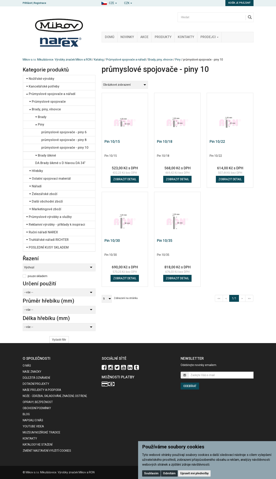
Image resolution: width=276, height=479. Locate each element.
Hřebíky (36, 171)
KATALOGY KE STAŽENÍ (37, 444)
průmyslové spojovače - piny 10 (64, 147)
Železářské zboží (43, 194)
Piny (178, 59)
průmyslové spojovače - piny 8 (63, 140)
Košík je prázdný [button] (239, 2)
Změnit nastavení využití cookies (47, 450)
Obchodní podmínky (37, 408)
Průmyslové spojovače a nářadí (126, 59)
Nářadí (35, 186)
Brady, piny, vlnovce (160, 59)
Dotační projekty (36, 383)
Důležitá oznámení (36, 377)
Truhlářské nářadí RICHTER (47, 240)
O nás (27, 365)
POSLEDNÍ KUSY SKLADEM (47, 247)
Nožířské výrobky (40, 79)
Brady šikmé (45, 155)
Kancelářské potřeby (42, 86)
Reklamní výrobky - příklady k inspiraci (55, 224)
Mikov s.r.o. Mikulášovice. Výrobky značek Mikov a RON (57, 59)
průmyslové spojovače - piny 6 (63, 132)
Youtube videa (33, 426)
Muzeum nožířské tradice (41, 432)
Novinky (127, 37)
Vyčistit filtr (59, 339)
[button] (109, 2)
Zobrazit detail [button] (124, 179)
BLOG (26, 414)
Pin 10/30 (112, 240)
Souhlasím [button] (151, 473)
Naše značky (32, 371)
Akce (144, 37)
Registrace (40, 3)
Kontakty (186, 37)
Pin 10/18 (164, 141)
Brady (40, 117)
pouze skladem (37, 276)
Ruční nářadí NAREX (42, 232)
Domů (109, 37)
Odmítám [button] (169, 473)
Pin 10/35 (164, 240)
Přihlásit (27, 3)
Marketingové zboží (45, 209)
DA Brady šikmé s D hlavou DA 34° (60, 163)
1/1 (235, 298)
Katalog (99, 59)
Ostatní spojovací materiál (50, 178)
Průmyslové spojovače (47, 101)
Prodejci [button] (209, 37)
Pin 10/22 (217, 141)
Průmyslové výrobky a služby (49, 217)
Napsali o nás (33, 420)
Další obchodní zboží (46, 201)
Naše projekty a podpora (42, 390)
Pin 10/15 (112, 141)
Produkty (163, 37)
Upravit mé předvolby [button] (194, 473)
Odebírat (189, 386)
